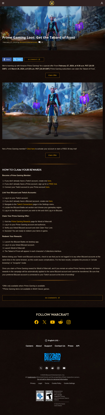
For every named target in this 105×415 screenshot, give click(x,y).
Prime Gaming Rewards (20, 222)
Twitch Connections (25, 205)
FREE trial (53, 184)
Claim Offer (52, 75)
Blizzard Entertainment (28, 42)
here (49, 181)
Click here (31, 149)
